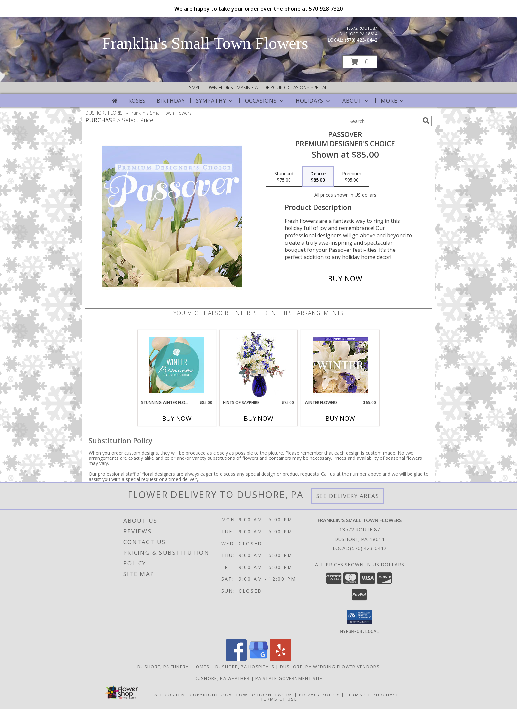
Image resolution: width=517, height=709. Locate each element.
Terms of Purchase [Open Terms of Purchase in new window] (372, 694)
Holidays (313, 100)
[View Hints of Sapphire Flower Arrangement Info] (258, 365)
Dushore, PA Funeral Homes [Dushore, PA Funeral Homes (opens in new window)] (173, 666)
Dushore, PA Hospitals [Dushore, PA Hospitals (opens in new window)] (244, 666)
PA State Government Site (288, 678)
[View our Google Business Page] (258, 658)
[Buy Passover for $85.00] (345, 278)
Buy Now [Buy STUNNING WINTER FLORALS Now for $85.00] (177, 418)
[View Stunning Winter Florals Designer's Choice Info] (176, 365)
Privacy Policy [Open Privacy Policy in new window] (319, 694)
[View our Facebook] (236, 658)
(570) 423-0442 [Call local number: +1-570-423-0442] (361, 40)
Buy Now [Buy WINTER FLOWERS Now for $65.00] (340, 418)
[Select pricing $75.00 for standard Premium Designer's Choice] (284, 177)
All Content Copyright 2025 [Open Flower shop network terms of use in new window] (193, 694)
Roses (137, 100)
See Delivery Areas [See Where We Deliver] (347, 496)
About (356, 100)
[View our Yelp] (280, 658)
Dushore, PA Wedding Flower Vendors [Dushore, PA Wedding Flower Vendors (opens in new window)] (330, 666)
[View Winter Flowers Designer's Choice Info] (340, 365)
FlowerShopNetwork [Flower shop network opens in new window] (263, 694)
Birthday (171, 100)
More (393, 100)
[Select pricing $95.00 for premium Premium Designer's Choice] (351, 177)
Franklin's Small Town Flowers (205, 43)
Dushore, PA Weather (222, 678)
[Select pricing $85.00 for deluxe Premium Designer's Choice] (318, 177)
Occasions (265, 100)
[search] (426, 120)
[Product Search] (384, 121)
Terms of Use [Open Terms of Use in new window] (279, 699)
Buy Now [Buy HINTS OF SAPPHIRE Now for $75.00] (258, 418)
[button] (359, 61)
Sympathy (215, 100)
